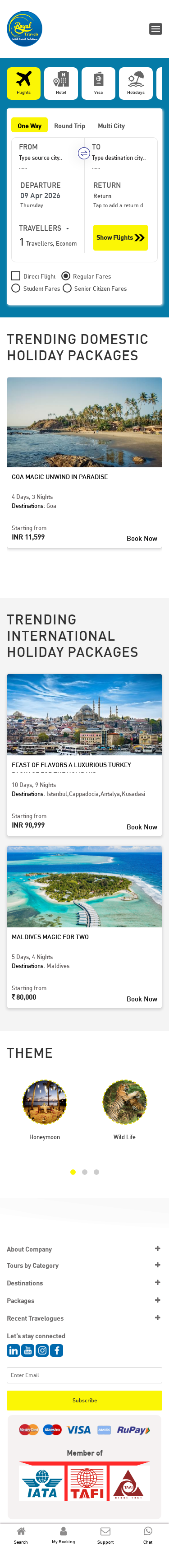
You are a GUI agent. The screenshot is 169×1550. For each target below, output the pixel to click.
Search (21, 1542)
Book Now (142, 538)
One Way (29, 126)
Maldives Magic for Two (50, 936)
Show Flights (120, 238)
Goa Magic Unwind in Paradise (60, 476)
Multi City (111, 126)
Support (105, 1542)
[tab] (24, 83)
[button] (73, 1172)
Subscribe (85, 1400)
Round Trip (69, 126)
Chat (147, 1542)
